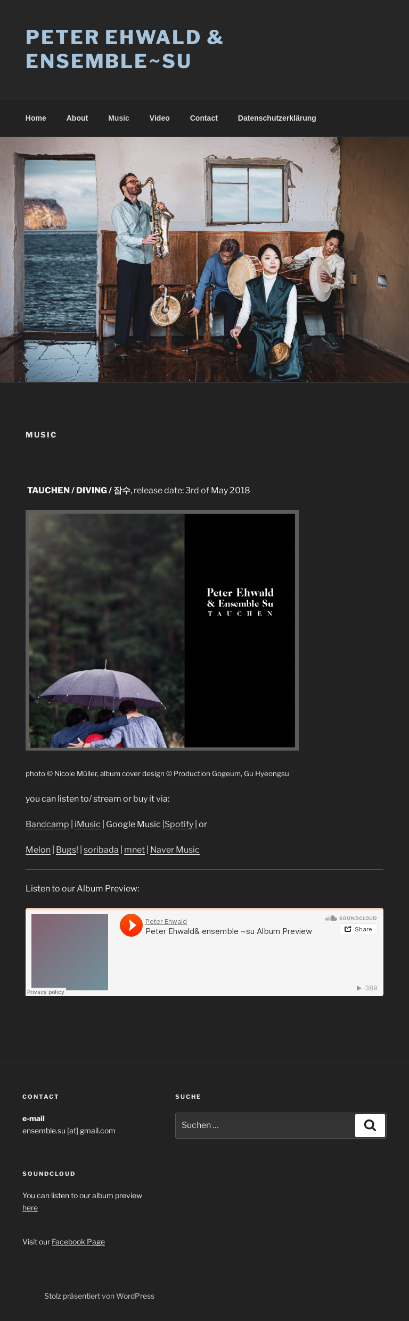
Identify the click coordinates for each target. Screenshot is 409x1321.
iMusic (88, 824)
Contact (204, 118)
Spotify (179, 824)
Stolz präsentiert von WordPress (99, 1295)
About (77, 118)
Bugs (66, 850)
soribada (101, 850)
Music (118, 118)
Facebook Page (78, 1241)
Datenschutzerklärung (277, 118)
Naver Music (175, 850)
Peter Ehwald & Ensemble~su (125, 49)
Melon (38, 850)
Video (160, 118)
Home (36, 118)
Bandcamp (47, 824)
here (30, 1207)
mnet (134, 850)
